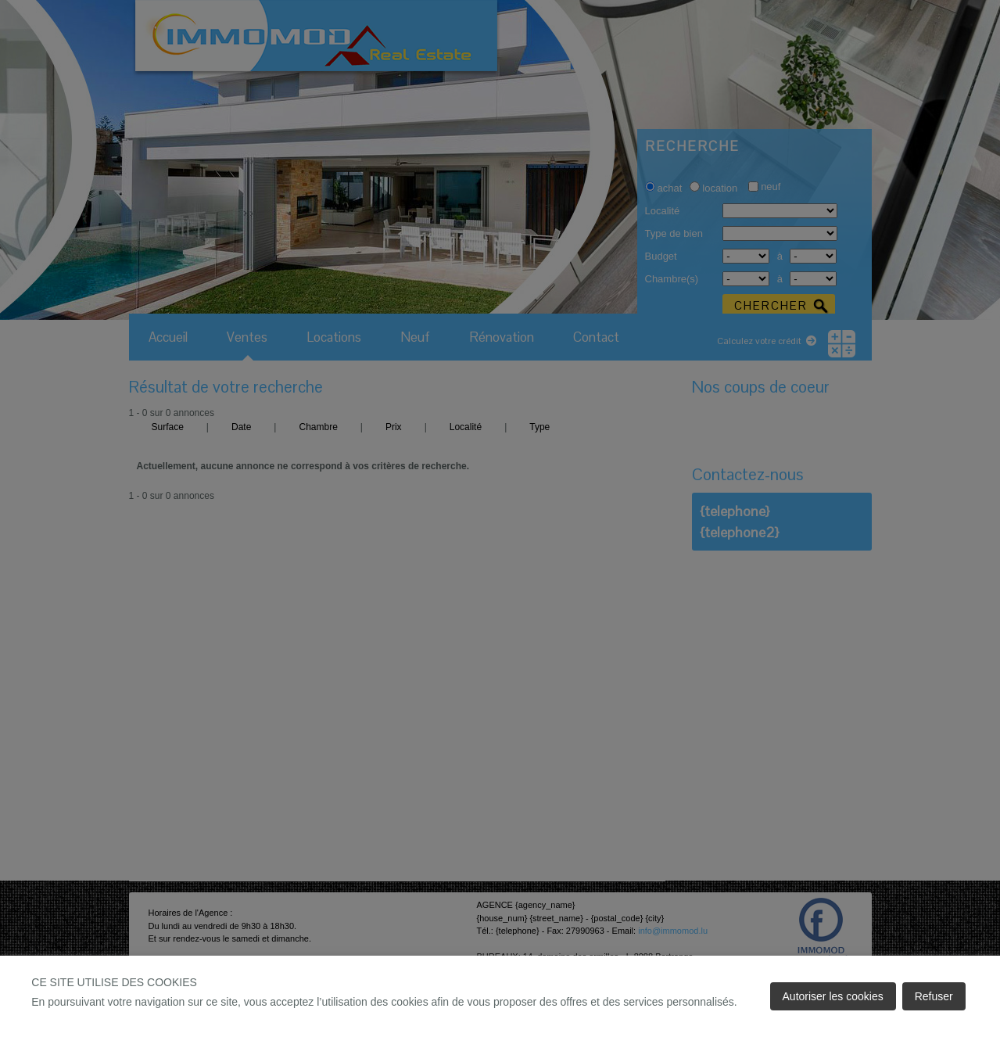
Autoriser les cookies (833, 996)
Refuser (934, 996)
